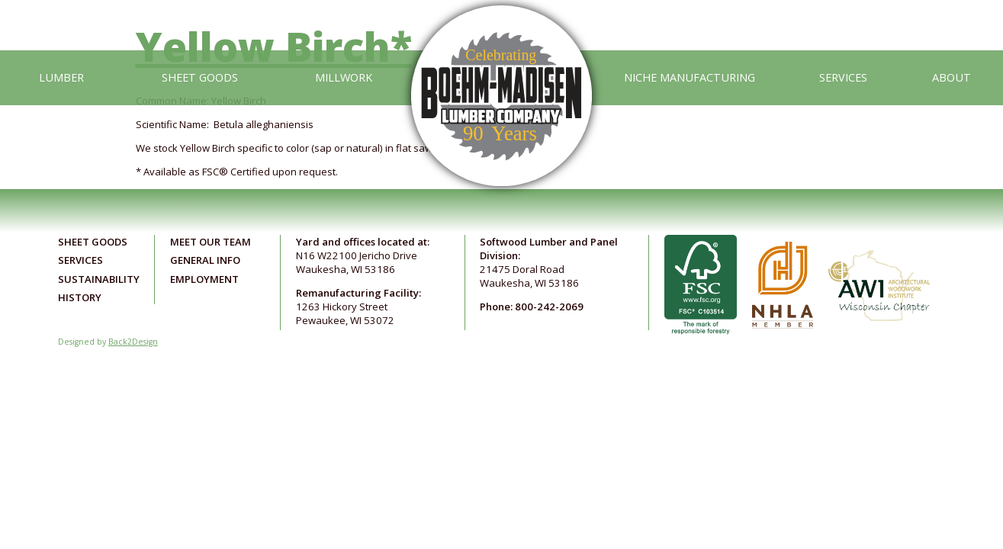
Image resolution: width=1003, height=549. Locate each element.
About (951, 77)
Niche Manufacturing (689, 77)
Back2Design (133, 341)
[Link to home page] (501, 77)
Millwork (343, 77)
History (79, 297)
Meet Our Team (210, 242)
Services (843, 77)
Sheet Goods (200, 77)
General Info (205, 260)
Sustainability (99, 279)
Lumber (61, 77)
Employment (204, 279)
